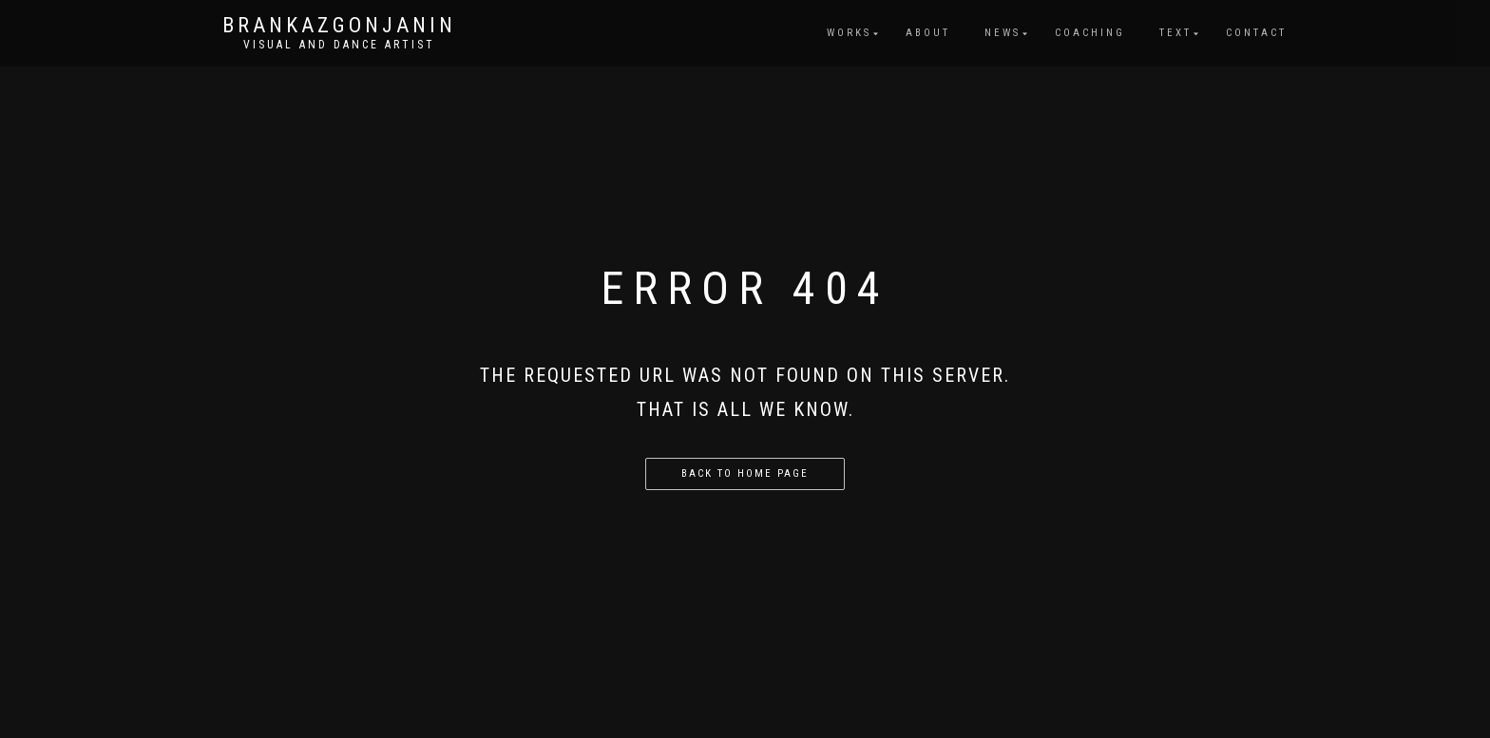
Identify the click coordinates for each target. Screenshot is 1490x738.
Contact (1256, 33)
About (928, 33)
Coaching (1090, 33)
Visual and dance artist (339, 44)
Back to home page (745, 473)
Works (849, 33)
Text (1175, 33)
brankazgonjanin (339, 25)
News (1002, 33)
